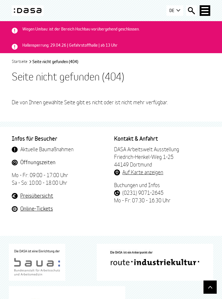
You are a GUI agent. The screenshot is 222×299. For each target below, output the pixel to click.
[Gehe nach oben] (210, 287)
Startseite (22, 61)
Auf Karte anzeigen (142, 172)
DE (174, 10)
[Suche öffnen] (191, 10)
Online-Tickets (36, 208)
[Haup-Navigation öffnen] (205, 10)
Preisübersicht (36, 195)
